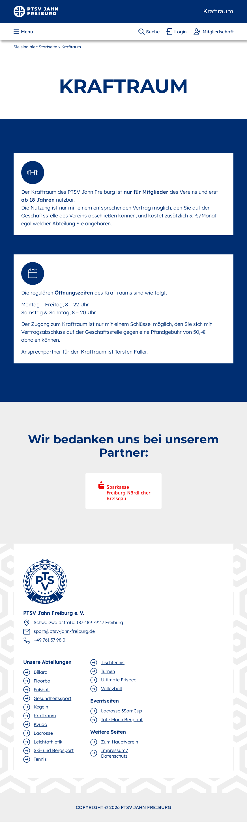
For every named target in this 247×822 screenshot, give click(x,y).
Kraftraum (218, 11)
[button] (24, 31)
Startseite (48, 46)
